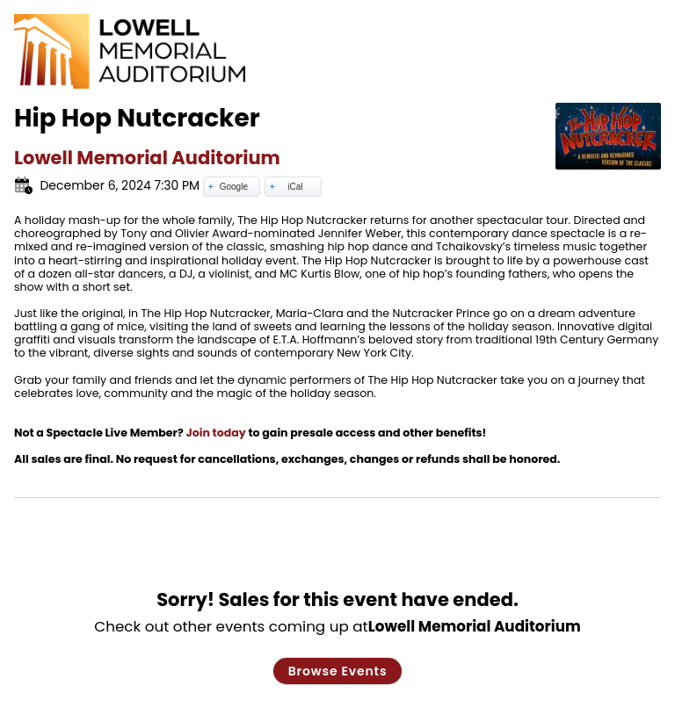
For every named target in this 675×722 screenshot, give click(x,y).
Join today (215, 432)
